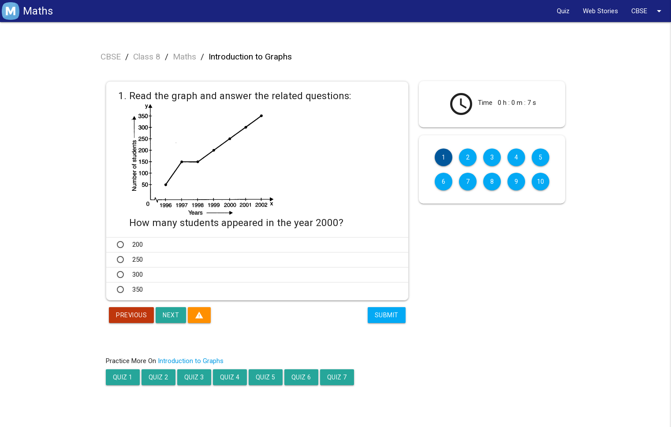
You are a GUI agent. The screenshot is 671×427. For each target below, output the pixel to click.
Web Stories (600, 11)
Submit (387, 315)
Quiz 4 (230, 377)
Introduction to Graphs (250, 57)
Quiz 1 (123, 377)
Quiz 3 (194, 377)
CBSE (647, 11)
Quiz (563, 11)
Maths (184, 57)
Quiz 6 (301, 377)
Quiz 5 (266, 377)
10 (540, 181)
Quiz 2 (158, 377)
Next (171, 315)
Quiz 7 (337, 377)
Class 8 (146, 57)
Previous (131, 315)
